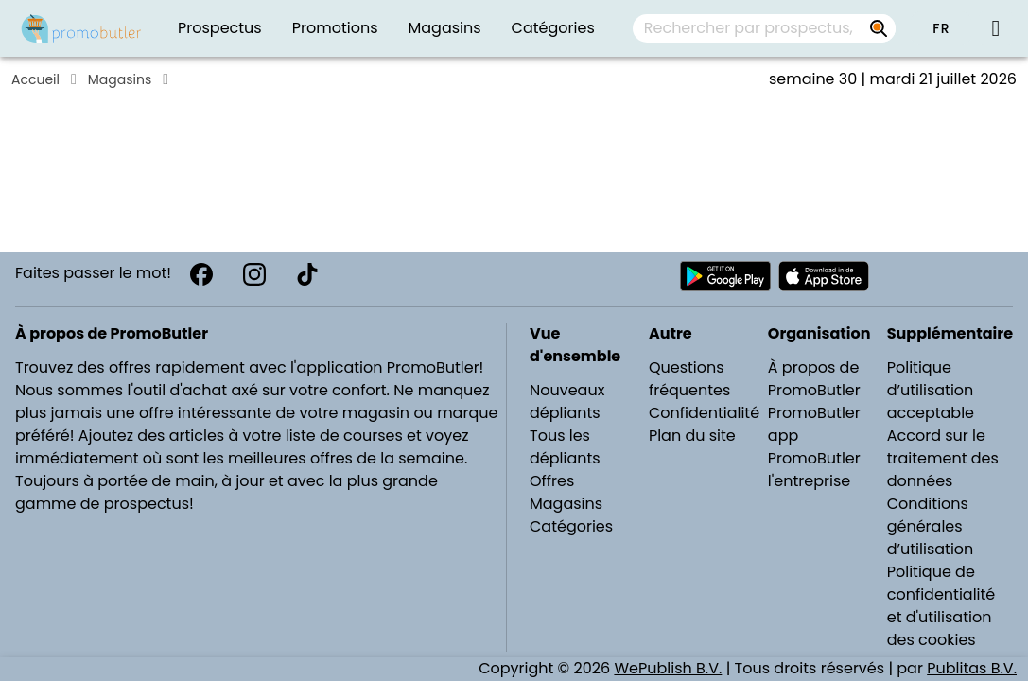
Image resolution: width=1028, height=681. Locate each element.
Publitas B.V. (972, 668)
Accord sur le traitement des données (943, 458)
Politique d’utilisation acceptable (930, 390)
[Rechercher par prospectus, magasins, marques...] (879, 28)
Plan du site (692, 435)
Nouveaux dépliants (567, 401)
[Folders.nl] (81, 28)
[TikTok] (307, 274)
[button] (941, 28)
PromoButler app (814, 424)
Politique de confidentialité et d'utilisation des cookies (941, 606)
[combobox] (764, 28)
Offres (552, 481)
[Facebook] (201, 274)
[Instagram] (254, 274)
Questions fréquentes (689, 379)
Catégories (571, 526)
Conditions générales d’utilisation (930, 526)
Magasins (119, 79)
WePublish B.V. (668, 668)
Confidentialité (704, 413)
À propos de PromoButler (814, 379)
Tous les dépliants (565, 447)
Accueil (35, 79)
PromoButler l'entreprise (814, 469)
